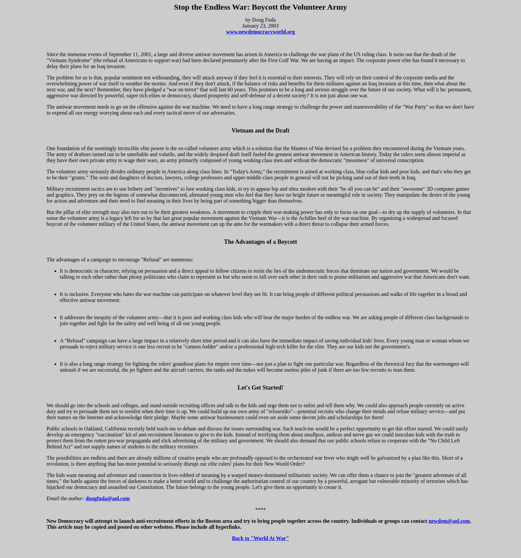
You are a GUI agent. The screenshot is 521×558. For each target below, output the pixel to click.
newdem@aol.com (449, 521)
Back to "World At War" (260, 538)
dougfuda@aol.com (108, 498)
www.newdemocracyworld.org (260, 32)
